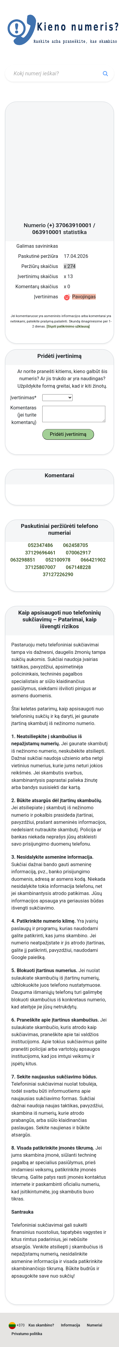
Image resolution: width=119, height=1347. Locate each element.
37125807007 (40, 567)
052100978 (58, 560)
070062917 (78, 553)
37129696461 (40, 553)
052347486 (40, 545)
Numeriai (94, 1325)
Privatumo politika (27, 1334)
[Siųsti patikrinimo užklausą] (68, 326)
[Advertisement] (56, 163)
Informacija (70, 1325)
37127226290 (58, 574)
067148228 (78, 567)
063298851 (22, 560)
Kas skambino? (41, 1325)
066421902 (93, 560)
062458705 (75, 545)
